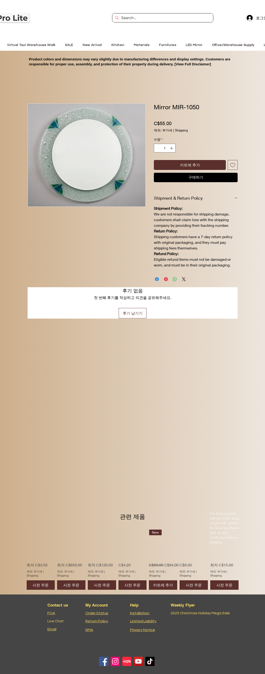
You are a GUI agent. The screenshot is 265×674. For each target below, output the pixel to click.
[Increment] (172, 148)
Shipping (181, 130)
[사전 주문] (41, 585)
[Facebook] (103, 661)
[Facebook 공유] (157, 279)
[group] (132, 559)
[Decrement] (157, 148)
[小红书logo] (126, 661)
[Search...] (162, 17)
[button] (168, 45)
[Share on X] (184, 279)
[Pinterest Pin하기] (166, 279)
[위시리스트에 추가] (233, 165)
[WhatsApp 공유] (175, 279)
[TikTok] (150, 661)
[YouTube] (138, 661)
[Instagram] (115, 661)
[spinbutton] (164, 148)
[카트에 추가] (163, 585)
